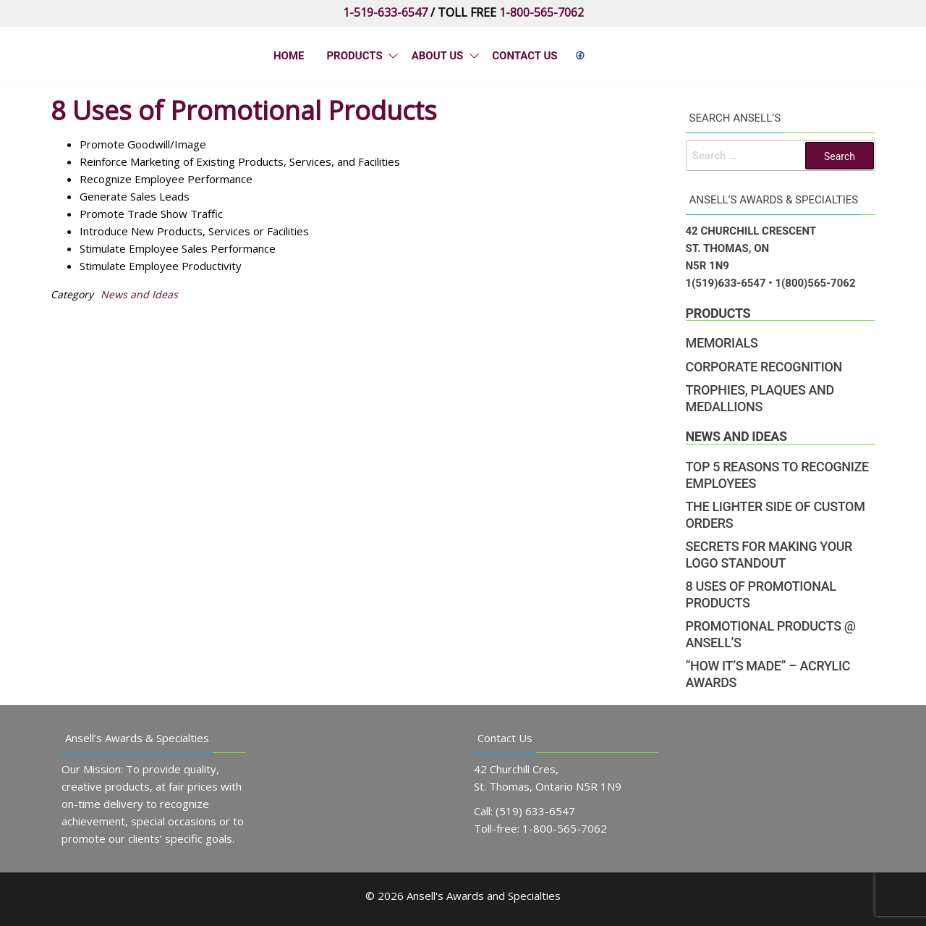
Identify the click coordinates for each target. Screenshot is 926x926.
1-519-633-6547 (385, 12)
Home (289, 55)
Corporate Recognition (764, 366)
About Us (436, 55)
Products (353, 55)
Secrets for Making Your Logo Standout (769, 555)
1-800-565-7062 (541, 12)
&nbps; (578, 56)
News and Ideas (139, 294)
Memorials (722, 342)
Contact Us (523, 55)
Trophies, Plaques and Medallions (760, 398)
